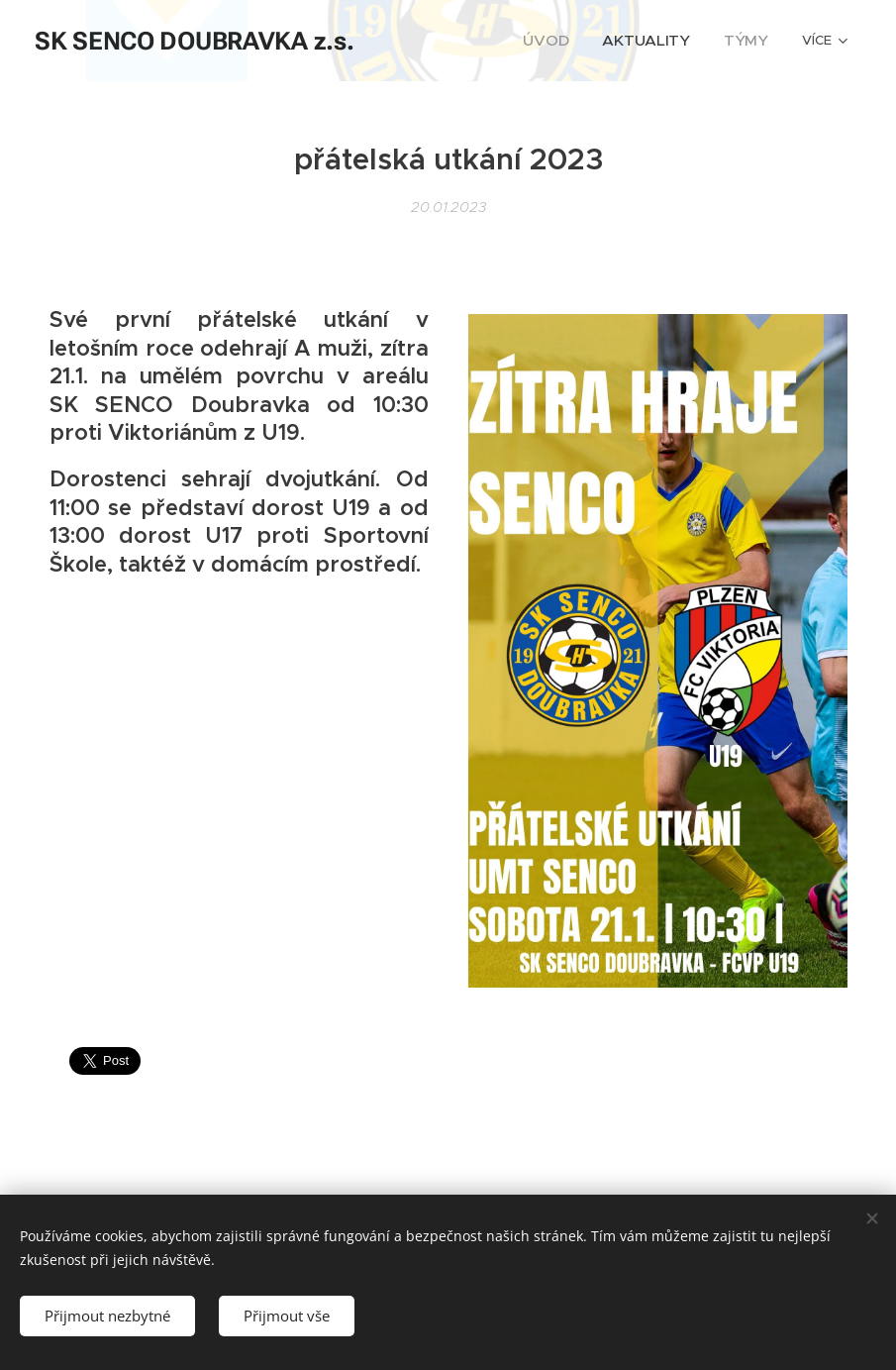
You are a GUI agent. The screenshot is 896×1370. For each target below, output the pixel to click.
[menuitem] (570, 40)
